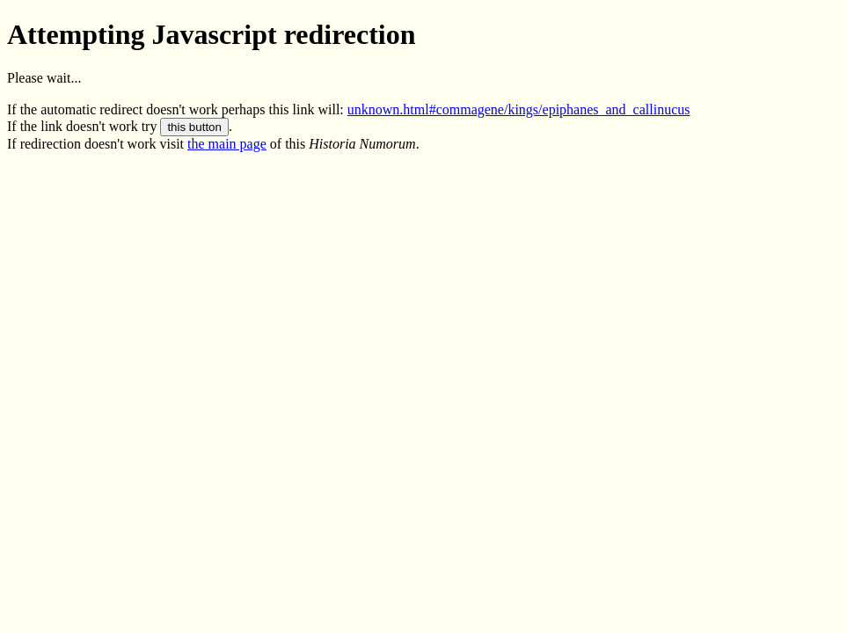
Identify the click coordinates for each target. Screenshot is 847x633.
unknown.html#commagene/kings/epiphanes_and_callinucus (518, 109)
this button (194, 127)
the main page (227, 143)
